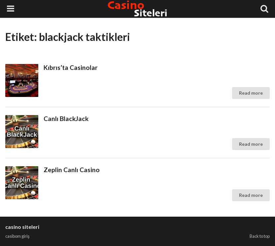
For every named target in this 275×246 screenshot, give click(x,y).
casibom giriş (17, 236)
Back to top (260, 236)
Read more (251, 93)
